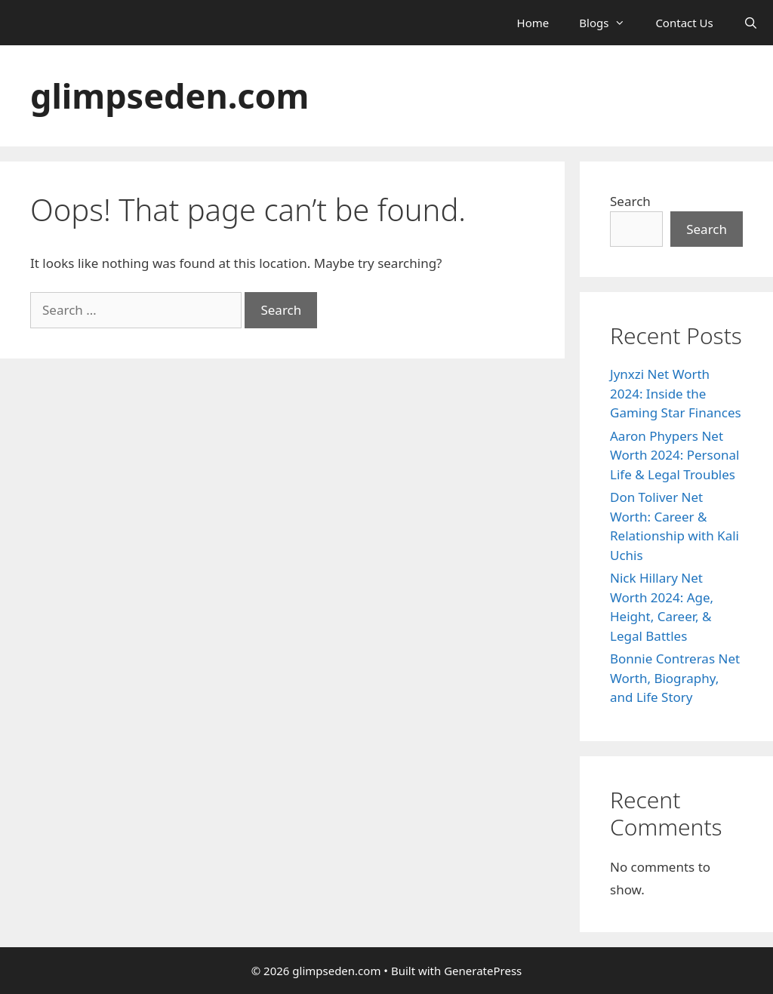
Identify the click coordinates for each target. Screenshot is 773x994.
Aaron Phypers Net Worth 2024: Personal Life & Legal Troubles (674, 455)
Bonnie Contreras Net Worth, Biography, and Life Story (675, 678)
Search (630, 201)
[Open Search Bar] (750, 22)
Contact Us (684, 22)
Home (533, 22)
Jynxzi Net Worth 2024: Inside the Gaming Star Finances (675, 393)
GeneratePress (483, 970)
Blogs (609, 22)
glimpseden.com (170, 95)
